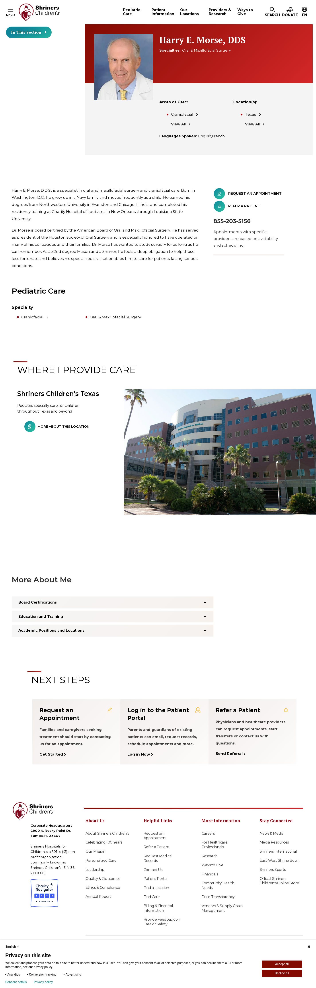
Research (210, 856)
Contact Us (153, 870)
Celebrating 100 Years (104, 842)
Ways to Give (212, 865)
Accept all (282, 964)
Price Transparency (218, 897)
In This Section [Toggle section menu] (29, 32)
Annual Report (98, 896)
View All (178, 124)
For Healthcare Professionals (215, 844)
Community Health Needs (218, 885)
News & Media (271, 833)
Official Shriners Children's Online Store (279, 881)
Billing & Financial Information (158, 908)
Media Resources (274, 842)
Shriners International (278, 851)
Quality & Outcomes (103, 879)
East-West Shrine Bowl (279, 860)
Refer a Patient (157, 847)
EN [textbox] (304, 15)
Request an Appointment (155, 835)
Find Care (152, 897)
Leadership (95, 869)
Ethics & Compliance (103, 887)
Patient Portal (156, 879)
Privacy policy (43, 982)
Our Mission (95, 851)
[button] (272, 12)
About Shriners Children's (107, 833)
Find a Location (156, 888)
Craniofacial (182, 114)
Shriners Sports (273, 869)
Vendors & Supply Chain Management (222, 908)
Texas (250, 114)
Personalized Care (101, 860)
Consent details (16, 982)
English (12, 946)
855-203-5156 (232, 221)
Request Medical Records (158, 858)
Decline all (282, 973)
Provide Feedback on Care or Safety (162, 921)
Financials (210, 874)
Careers (208, 833)
